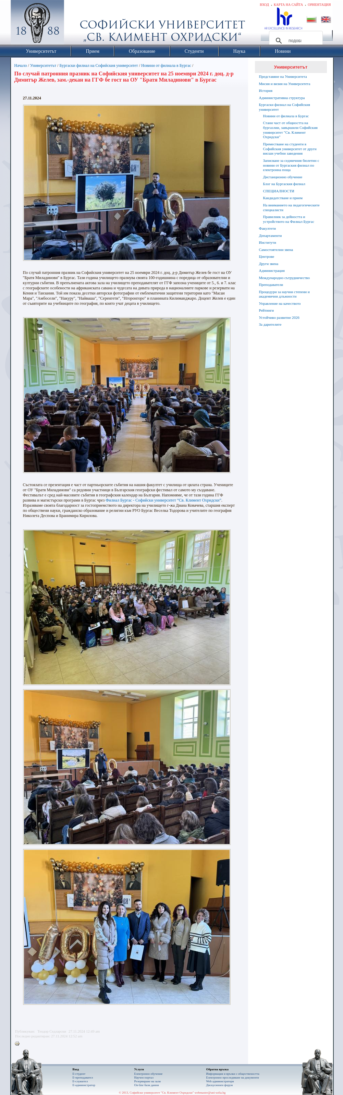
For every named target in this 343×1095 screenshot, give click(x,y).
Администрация (272, 270)
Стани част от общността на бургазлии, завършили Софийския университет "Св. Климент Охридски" (290, 130)
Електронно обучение (148, 1073)
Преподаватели (271, 284)
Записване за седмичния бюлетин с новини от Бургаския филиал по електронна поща (291, 165)
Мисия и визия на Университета (284, 84)
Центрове (266, 256)
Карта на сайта (288, 5)
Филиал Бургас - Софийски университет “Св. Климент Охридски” (163, 500)
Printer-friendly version (18, 1044)
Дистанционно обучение (283, 177)
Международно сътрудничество (284, 278)
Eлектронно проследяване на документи (232, 1077)
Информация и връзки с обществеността (232, 1073)
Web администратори (220, 1081)
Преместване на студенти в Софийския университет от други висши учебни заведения (290, 149)
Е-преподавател (83, 1077)
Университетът (43, 65)
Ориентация (319, 5)
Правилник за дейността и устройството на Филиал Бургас (288, 219)
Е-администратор (84, 1085)
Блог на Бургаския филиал (284, 184)
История (265, 90)
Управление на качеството (280, 303)
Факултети (267, 228)
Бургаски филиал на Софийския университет (98, 65)
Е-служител (80, 1081)
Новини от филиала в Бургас (166, 65)
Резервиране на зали (147, 1081)
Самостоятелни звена (276, 250)
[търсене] (295, 41)
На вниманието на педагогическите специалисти (291, 207)
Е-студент (79, 1073)
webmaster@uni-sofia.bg (210, 1092)
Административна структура (282, 98)
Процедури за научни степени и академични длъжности (284, 294)
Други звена (269, 264)
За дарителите (270, 324)
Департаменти (270, 235)
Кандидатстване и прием (283, 198)
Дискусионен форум (219, 1085)
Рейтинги (266, 310)
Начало (20, 65)
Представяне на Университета (283, 76)
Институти (267, 242)
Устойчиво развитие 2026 (279, 317)
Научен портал (144, 1077)
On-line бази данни (146, 1085)
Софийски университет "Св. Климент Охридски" (76, 24)
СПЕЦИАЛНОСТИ (278, 191)
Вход (264, 5)
